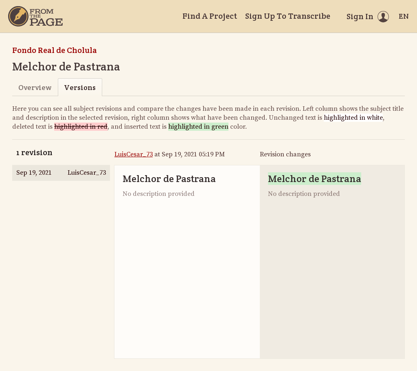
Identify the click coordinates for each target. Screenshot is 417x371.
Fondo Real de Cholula (54, 50)
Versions (80, 87)
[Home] (35, 16)
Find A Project (209, 16)
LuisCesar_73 (133, 154)
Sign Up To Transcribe (287, 16)
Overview (34, 87)
